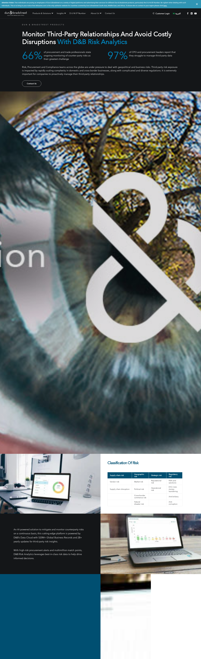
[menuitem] (162, 13)
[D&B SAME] (16, 13)
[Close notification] (196, 4)
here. (165, 6)
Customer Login (162, 13)
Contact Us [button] (32, 83)
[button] (187, 13)
